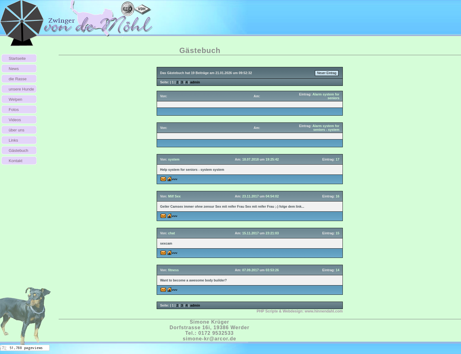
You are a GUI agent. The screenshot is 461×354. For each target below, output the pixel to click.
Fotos (14, 109)
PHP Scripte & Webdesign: (300, 311)
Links (13, 140)
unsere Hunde (21, 89)
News (14, 68)
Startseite (17, 58)
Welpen (15, 99)
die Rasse (18, 79)
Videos (15, 119)
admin (195, 82)
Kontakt (15, 160)
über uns (17, 130)
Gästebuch (18, 150)
